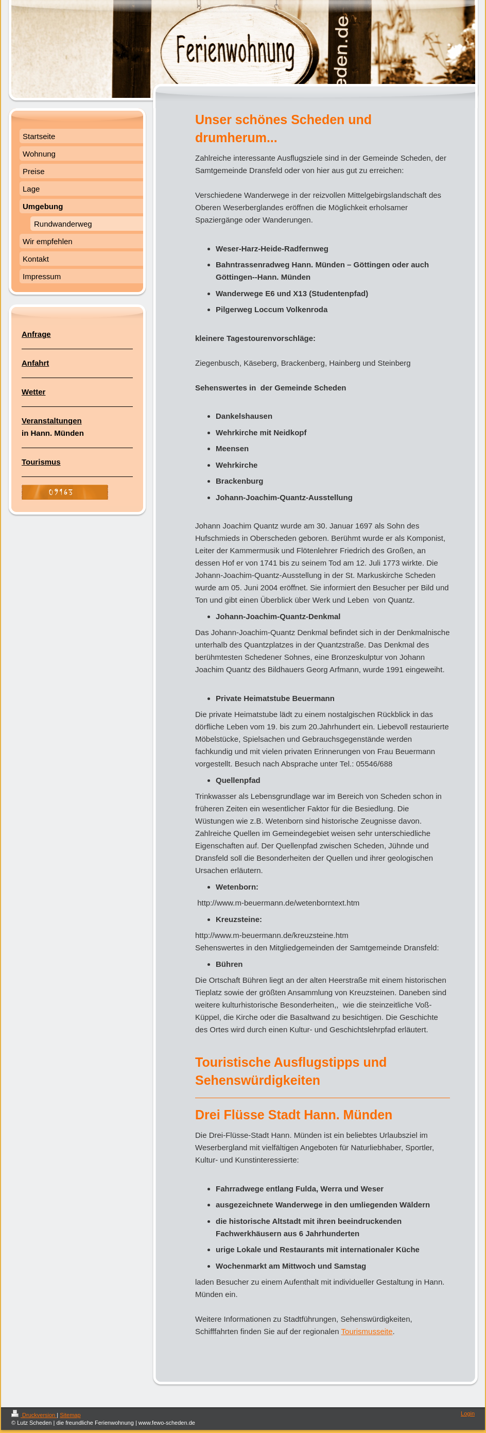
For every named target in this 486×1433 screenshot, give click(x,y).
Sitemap (70, 1415)
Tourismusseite (367, 1331)
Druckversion (34, 1415)
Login (468, 1413)
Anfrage (36, 334)
